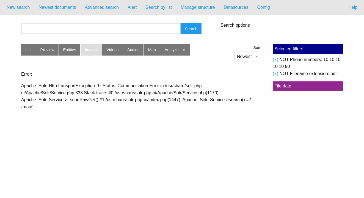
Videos (113, 50)
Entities (69, 50)
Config (263, 7)
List (28, 50)
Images (91, 50)
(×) (275, 59)
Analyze (172, 50)
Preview (47, 50)
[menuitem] (18, 7)
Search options (235, 25)
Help (352, 7)
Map (152, 50)
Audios (133, 50)
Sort (256, 47)
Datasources (236, 7)
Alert (132, 7)
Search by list (158, 7)
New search (18, 7)
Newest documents (57, 7)
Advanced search (102, 7)
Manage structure (198, 7)
